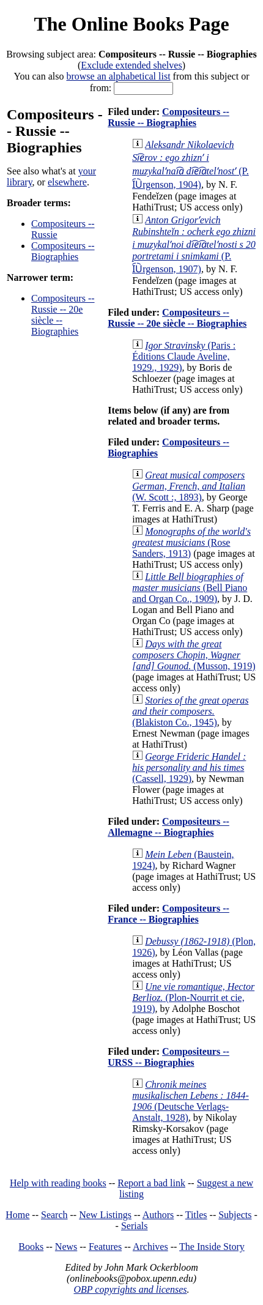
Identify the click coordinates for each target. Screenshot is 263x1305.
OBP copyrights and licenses (130, 1289)
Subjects (234, 1215)
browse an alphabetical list (118, 76)
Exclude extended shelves (131, 65)
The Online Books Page (131, 24)
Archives (150, 1246)
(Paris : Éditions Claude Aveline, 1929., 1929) (183, 356)
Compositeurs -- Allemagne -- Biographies (168, 827)
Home (17, 1215)
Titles (196, 1215)
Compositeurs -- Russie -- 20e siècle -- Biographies (177, 318)
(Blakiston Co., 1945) (190, 711)
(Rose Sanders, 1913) (191, 542)
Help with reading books (58, 1183)
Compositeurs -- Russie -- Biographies (168, 117)
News (66, 1246)
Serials (134, 1226)
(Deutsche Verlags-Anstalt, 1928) (190, 1101)
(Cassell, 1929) (189, 767)
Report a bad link (151, 1183)
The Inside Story (212, 1246)
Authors (158, 1215)
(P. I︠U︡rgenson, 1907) (194, 244)
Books (30, 1246)
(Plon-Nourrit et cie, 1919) (193, 997)
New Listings (105, 1215)
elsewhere (67, 182)
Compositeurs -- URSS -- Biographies (168, 1057)
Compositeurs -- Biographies (63, 251)
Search (54, 1215)
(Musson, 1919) (193, 655)
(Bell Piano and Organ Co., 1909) (189, 587)
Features (105, 1246)
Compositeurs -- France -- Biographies (168, 913)
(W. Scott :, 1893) (188, 486)
